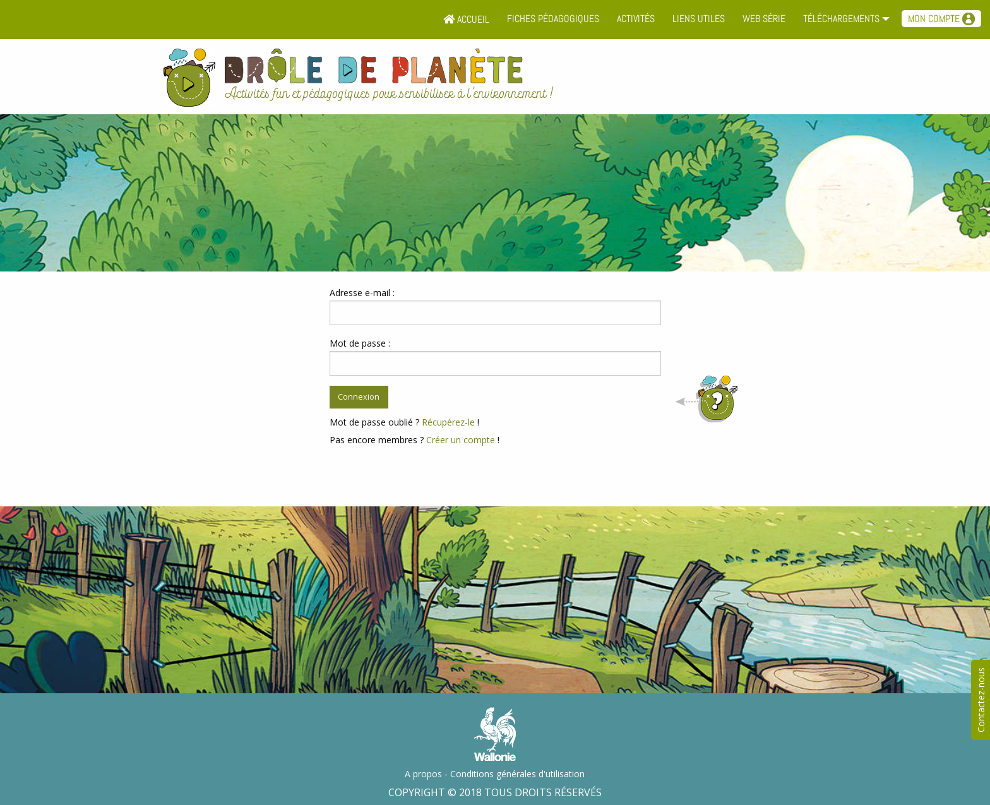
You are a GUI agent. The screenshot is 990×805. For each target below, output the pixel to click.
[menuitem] (466, 20)
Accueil (466, 19)
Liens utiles (698, 18)
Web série (763, 18)
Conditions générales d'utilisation (517, 774)
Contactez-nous (981, 699)
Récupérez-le (448, 422)
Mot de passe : (360, 343)
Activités (636, 18)
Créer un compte (460, 440)
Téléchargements (841, 18)
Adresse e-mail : (362, 293)
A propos (423, 774)
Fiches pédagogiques (553, 18)
